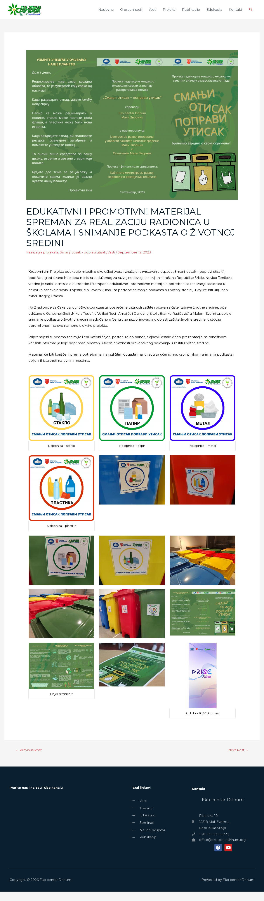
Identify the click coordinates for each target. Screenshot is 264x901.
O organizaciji (131, 14)
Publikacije (191, 14)
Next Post (238, 759)
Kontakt (235, 14)
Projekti (169, 14)
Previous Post (29, 759)
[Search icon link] (251, 14)
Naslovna (106, 14)
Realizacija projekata (43, 261)
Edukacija (214, 14)
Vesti (152, 14)
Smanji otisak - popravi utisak (85, 261)
